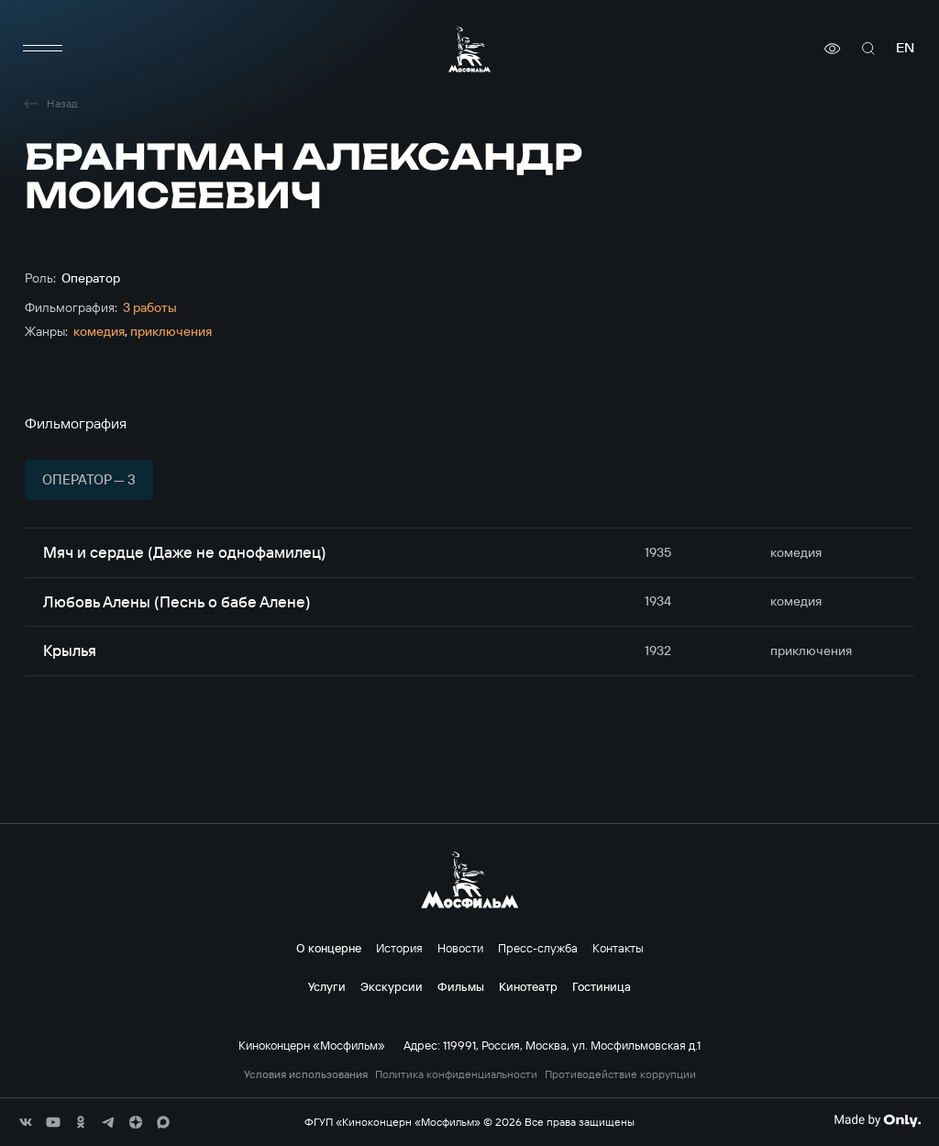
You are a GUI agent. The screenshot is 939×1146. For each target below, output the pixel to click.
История (399, 947)
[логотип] (469, 49)
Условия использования (306, 1074)
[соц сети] (25, 1122)
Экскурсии (391, 986)
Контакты (618, 947)
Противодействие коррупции (620, 1074)
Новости (460, 947)
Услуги (327, 986)
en (905, 48)
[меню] (43, 48)
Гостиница (601, 986)
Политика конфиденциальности (456, 1074)
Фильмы (460, 986)
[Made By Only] (877, 1120)
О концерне (328, 947)
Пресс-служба (538, 947)
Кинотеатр (528, 986)
